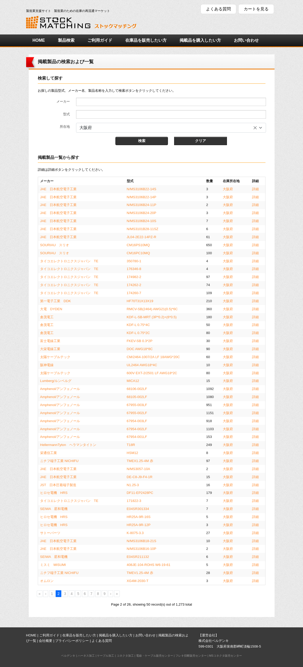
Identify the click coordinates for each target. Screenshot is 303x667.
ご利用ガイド (99, 40)
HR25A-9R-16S (139, 517)
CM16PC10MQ (138, 253)
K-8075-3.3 (135, 533)
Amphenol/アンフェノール (60, 389)
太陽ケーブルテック (55, 357)
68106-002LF (137, 389)
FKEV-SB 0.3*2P (140, 341)
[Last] (117, 593)
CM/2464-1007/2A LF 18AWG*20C (153, 357)
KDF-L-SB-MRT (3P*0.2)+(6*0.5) (152, 317)
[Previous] (45, 593)
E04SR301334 (138, 509)
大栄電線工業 (50, 349)
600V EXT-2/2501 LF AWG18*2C (152, 373)
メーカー (63, 101)
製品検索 (66, 40)
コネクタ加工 (125, 655)
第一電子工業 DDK (55, 301)
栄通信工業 (48, 453)
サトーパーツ (50, 533)
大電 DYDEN (51, 309)
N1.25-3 (133, 485)
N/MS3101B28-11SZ (142, 229)
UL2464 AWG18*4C (142, 365)
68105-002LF (137, 397)
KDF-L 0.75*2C (138, 333)
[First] (39, 593)
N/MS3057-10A (138, 469)
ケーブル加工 (105, 655)
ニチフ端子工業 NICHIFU (59, 461)
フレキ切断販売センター (191, 655)
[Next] (110, 593)
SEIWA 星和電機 (54, 509)
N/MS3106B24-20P (141, 213)
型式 (66, 114)
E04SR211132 (138, 557)
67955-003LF (137, 405)
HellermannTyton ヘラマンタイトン (68, 445)
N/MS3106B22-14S (141, 189)
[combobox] (171, 128)
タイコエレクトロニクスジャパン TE (69, 261)
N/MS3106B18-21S (141, 541)
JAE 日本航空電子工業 (58, 189)
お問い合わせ (246, 40)
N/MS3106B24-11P (141, 205)
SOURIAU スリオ (54, 245)
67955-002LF (137, 413)
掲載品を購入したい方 (200, 40)
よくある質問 (218, 9)
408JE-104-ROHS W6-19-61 (149, 565)
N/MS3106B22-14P (141, 197)
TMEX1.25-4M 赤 (140, 461)
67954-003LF (137, 421)
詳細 (255, 189)
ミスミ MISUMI (53, 565)
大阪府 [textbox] (85, 127)
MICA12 (133, 381)
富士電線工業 (50, 341)
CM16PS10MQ (138, 245)
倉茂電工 (47, 317)
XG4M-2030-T (138, 581)
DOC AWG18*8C (140, 349)
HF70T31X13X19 (140, 301)
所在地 (65, 127)
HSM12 (132, 453)
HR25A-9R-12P (139, 525)
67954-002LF (137, 429)
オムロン (47, 581)
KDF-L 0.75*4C (138, 325)
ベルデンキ (68, 655)
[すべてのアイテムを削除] (255, 127)
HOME (39, 40)
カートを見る (256, 9)
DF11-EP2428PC (140, 493)
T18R (131, 445)
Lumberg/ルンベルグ (55, 381)
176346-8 (134, 269)
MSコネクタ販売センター (225, 655)
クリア (200, 141)
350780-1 (134, 261)
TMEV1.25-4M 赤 (140, 573)
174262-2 (134, 285)
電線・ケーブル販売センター (154, 655)
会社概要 (45, 641)
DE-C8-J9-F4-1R (140, 477)
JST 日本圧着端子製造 (58, 485)
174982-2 (134, 277)
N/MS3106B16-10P (141, 549)
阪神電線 (47, 365)
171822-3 (134, 501)
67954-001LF (137, 437)
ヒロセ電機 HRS (54, 493)
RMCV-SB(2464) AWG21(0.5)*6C (152, 309)
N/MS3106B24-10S (141, 221)
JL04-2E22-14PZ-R (141, 237)
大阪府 (228, 189)
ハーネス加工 (86, 655)
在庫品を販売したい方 (146, 40)
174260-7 (134, 293)
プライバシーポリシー (72, 641)
